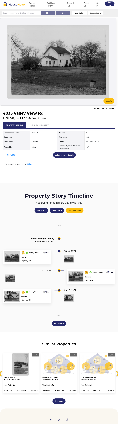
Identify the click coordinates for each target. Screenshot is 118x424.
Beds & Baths (95, 13)
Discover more (74, 210)
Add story (41, 210)
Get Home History (51, 4)
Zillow (29, 164)
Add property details (64, 155)
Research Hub (70, 4)
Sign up (110, 3)
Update (109, 101)
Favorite (100, 108)
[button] (109, 108)
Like (47, 253)
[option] (21, 373)
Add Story (22, 390)
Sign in (98, 4)
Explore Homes (32, 4)
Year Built (79, 13)
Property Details (14, 125)
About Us (86, 4)
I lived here (57, 210)
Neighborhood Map (40, 125)
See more (59, 401)
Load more (59, 323)
